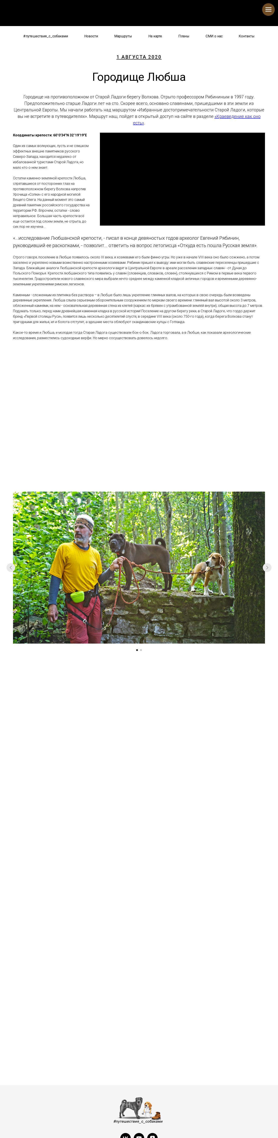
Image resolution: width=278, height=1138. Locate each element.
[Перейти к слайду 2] (141, 650)
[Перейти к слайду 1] (137, 650)
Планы (183, 36)
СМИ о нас (214, 36)
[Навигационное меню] (268, 9)
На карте (155, 36)
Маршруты (123, 36)
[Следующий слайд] (267, 567)
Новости (91, 36)
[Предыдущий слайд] (11, 567)
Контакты (247, 36)
